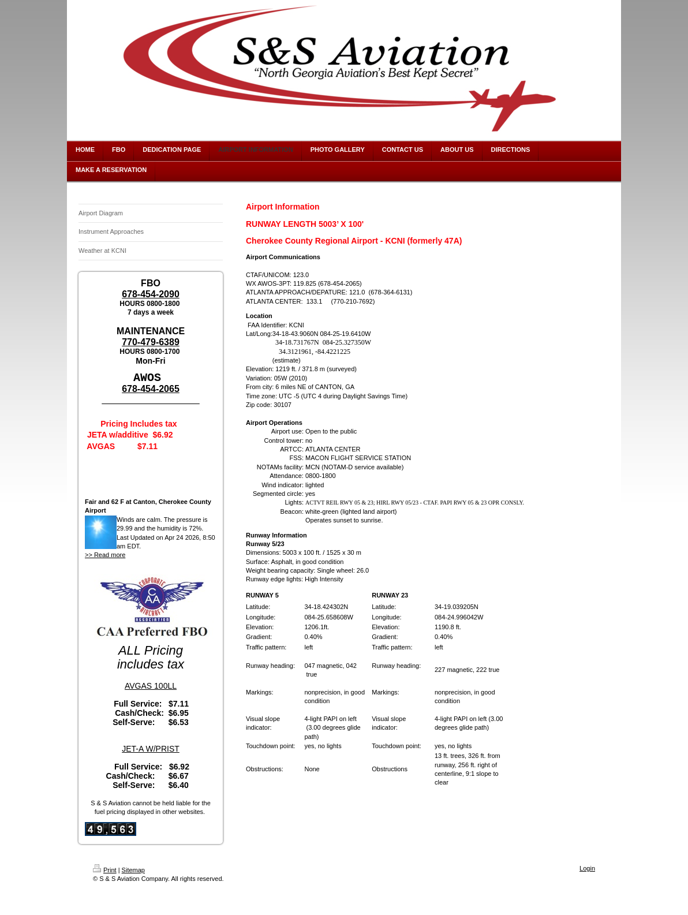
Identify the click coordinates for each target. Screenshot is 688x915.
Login (587, 867)
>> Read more (105, 554)
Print (105, 869)
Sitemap (133, 869)
